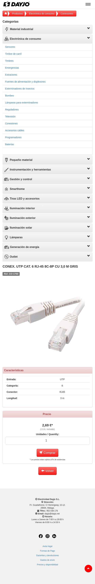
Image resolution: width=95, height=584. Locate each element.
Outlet (11, 256)
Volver (47, 471)
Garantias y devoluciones (47, 555)
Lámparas (13, 237)
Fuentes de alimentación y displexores (25, 81)
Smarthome (14, 188)
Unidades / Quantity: (47, 434)
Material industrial (18, 29)
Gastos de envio (47, 560)
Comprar (47, 452)
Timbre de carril (13, 53)
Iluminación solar (18, 227)
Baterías (9, 144)
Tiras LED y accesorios (22, 198)
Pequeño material (18, 159)
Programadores (13, 137)
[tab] (47, 29)
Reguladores (11, 109)
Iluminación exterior (19, 218)
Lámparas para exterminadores (21, 102)
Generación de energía (21, 247)
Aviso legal (47, 546)
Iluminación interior (19, 208)
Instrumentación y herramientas (27, 169)
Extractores (11, 74)
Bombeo (9, 95)
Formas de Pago (47, 551)
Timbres (9, 60)
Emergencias (12, 67)
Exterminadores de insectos (19, 88)
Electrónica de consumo (41, 13)
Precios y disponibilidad (47, 564)
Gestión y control (18, 179)
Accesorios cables (14, 130)
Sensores (10, 47)
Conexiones (67, 13)
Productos (17, 13)
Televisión (10, 116)
